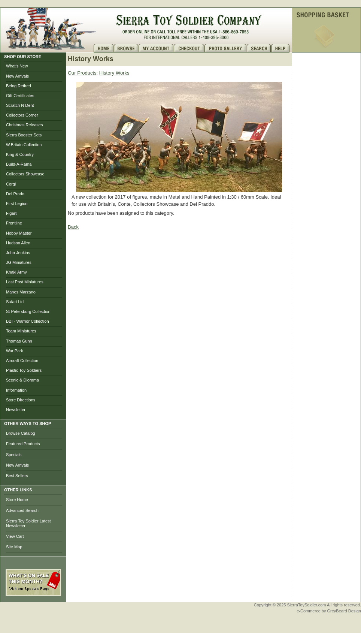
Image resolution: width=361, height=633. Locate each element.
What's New (17, 66)
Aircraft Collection (22, 360)
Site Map (14, 547)
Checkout (189, 48)
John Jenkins (18, 252)
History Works (114, 73)
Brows (126, 48)
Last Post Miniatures (24, 282)
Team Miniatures (21, 331)
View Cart (15, 536)
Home (104, 48)
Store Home (17, 499)
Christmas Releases (24, 125)
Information (16, 390)
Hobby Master (18, 233)
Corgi (11, 184)
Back (73, 227)
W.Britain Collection (24, 144)
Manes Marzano (21, 292)
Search (259, 48)
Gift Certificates (20, 95)
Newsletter (15, 409)
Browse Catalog (20, 433)
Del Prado (15, 194)
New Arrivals (17, 76)
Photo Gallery (225, 48)
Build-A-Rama (18, 164)
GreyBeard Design (344, 611)
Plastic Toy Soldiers (24, 370)
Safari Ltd (15, 301)
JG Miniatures (18, 262)
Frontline (14, 223)
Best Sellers (17, 475)
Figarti (12, 213)
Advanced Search (22, 510)
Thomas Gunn (19, 341)
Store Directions (20, 400)
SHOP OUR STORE (22, 56)
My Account (156, 48)
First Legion (16, 203)
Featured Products (23, 443)
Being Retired (18, 86)
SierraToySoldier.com (306, 605)
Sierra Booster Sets (24, 135)
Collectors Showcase (25, 174)
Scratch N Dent (20, 105)
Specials (14, 454)
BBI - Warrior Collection (27, 321)
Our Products (82, 73)
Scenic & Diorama (22, 380)
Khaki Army (16, 272)
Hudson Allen (18, 243)
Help (281, 48)
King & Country (20, 154)
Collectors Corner (22, 115)
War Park (14, 351)
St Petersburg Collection (28, 311)
